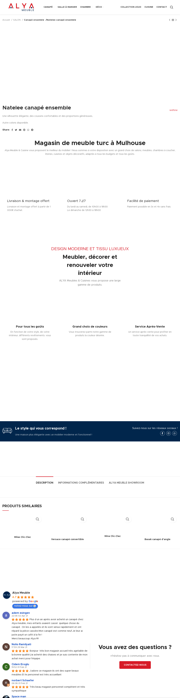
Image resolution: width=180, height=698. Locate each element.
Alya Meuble (21, 600)
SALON (17, 20)
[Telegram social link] (32, 130)
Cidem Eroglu (20, 672)
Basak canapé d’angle (157, 547)
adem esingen (21, 620)
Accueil (6, 20)
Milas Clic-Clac (22, 545)
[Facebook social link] (12, 130)
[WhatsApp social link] (28, 130)
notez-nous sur (25, 613)
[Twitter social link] (16, 130)
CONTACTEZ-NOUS (135, 672)
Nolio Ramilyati (21, 652)
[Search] (172, 7)
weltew (172, 110)
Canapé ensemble (34, 20)
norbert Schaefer (23, 688)
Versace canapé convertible (67, 547)
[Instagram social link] (168, 440)
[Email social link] (20, 130)
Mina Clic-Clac (113, 544)
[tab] (44, 489)
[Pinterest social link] (24, 130)
